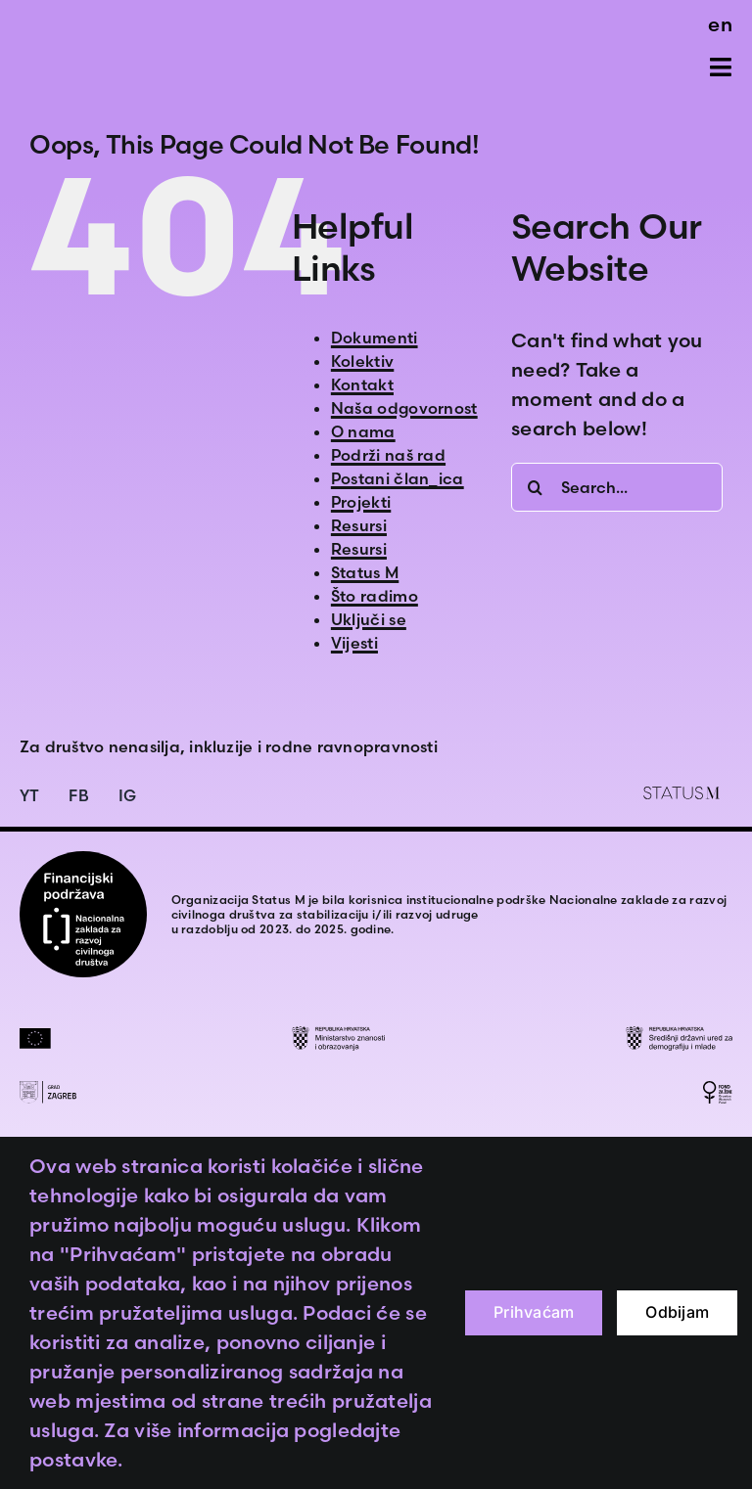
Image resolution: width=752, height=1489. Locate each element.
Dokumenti (374, 337)
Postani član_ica (397, 478)
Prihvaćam (534, 1312)
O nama (363, 431)
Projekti (361, 502)
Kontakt (362, 384)
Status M (365, 572)
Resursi (359, 525)
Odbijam (677, 1312)
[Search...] (617, 487)
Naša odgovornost (404, 408)
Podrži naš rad (388, 455)
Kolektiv (362, 361)
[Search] (535, 487)
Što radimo (374, 596)
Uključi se (368, 619)
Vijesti (354, 643)
